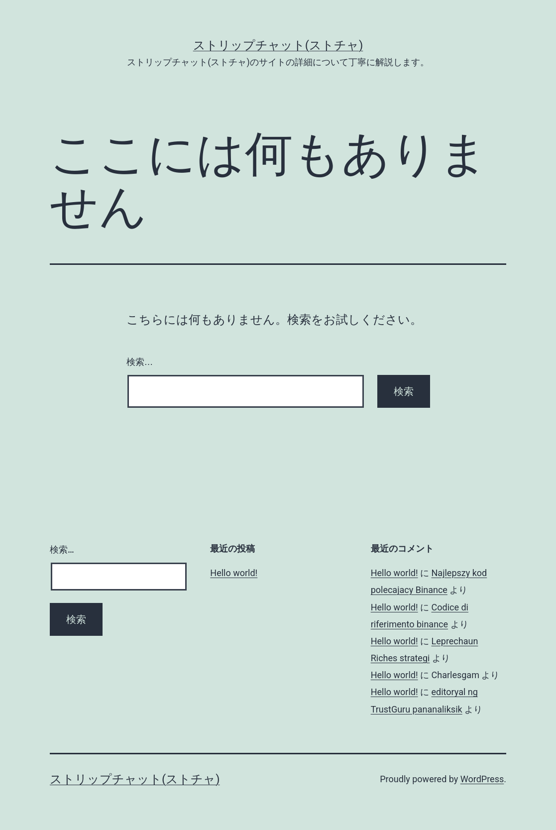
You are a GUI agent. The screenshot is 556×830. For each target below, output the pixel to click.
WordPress (482, 779)
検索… (139, 362)
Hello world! (233, 573)
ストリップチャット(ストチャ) (278, 45)
